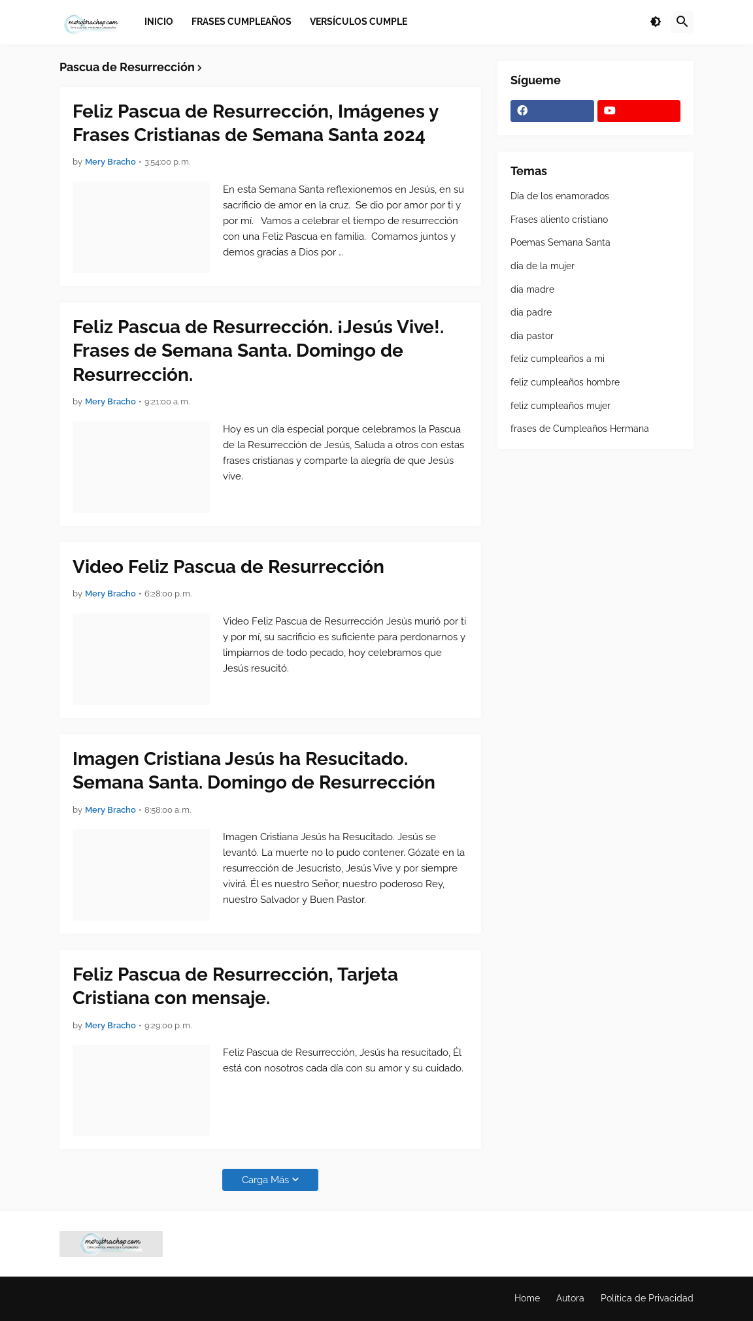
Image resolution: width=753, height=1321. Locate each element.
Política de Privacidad (647, 1298)
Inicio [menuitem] (158, 21)
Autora (570, 1298)
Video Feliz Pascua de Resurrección (228, 567)
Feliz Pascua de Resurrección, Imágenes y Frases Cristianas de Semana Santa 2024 (255, 123)
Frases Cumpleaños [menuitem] (242, 21)
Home (527, 1298)
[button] (655, 22)
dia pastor (532, 336)
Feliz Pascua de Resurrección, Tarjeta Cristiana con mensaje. (235, 986)
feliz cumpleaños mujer (560, 405)
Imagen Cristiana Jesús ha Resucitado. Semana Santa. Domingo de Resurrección (254, 770)
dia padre (531, 312)
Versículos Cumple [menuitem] (358, 21)
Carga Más (265, 1180)
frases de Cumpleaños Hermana (579, 428)
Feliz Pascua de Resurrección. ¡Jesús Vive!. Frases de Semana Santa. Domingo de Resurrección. (258, 350)
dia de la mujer (542, 266)
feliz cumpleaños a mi (557, 358)
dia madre (532, 289)
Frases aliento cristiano (559, 219)
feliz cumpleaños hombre (565, 382)
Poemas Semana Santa (560, 242)
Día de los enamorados (559, 196)
